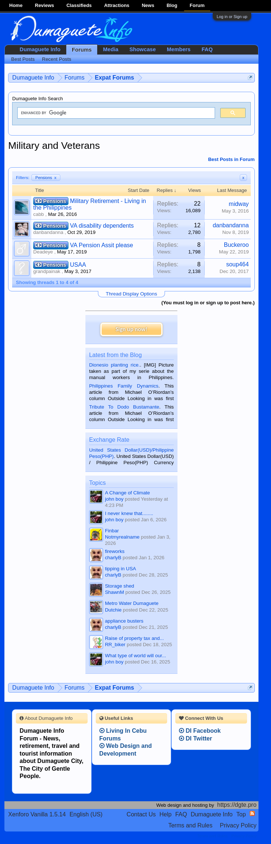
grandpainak (46, 271)
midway (239, 204)
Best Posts (23, 59)
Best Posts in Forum (231, 159)
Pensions (45, 177)
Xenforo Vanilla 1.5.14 (37, 814)
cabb (38, 214)
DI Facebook (200, 731)
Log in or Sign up (232, 16)
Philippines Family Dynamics (123, 386)
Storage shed (119, 586)
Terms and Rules (190, 825)
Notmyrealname (122, 537)
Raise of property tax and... (134, 638)
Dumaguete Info (40, 49)
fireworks (114, 551)
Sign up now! (131, 329)
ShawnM (114, 592)
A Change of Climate (127, 492)
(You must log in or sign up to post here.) (207, 302)
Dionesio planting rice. (114, 365)
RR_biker (115, 644)
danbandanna (48, 232)
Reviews (44, 5)
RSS (252, 813)
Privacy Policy (238, 825)
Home (15, 5)
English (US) (86, 814)
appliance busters (124, 621)
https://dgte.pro (237, 805)
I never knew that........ (129, 513)
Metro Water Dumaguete (131, 603)
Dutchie (113, 610)
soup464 (237, 264)
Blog (172, 5)
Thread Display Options (131, 294)
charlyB (113, 557)
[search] (115, 113)
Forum (197, 5)
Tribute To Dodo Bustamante (124, 407)
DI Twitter (195, 738)
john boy (114, 499)
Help (165, 814)
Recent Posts (56, 59)
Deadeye (43, 252)
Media (111, 49)
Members (178, 49)
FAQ (206, 49)
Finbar (112, 530)
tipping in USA (120, 568)
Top (241, 814)
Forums (82, 50)
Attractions (117, 5)
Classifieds (79, 5)
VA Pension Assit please (101, 245)
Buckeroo (236, 245)
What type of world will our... (135, 655)
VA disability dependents (102, 226)
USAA (78, 265)
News (148, 5)
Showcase (142, 49)
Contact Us (141, 814)
